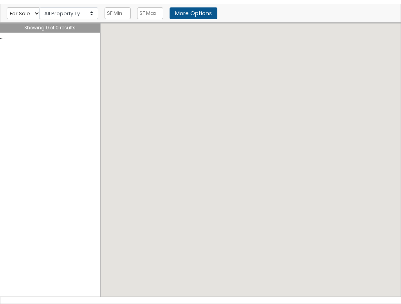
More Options (193, 13)
